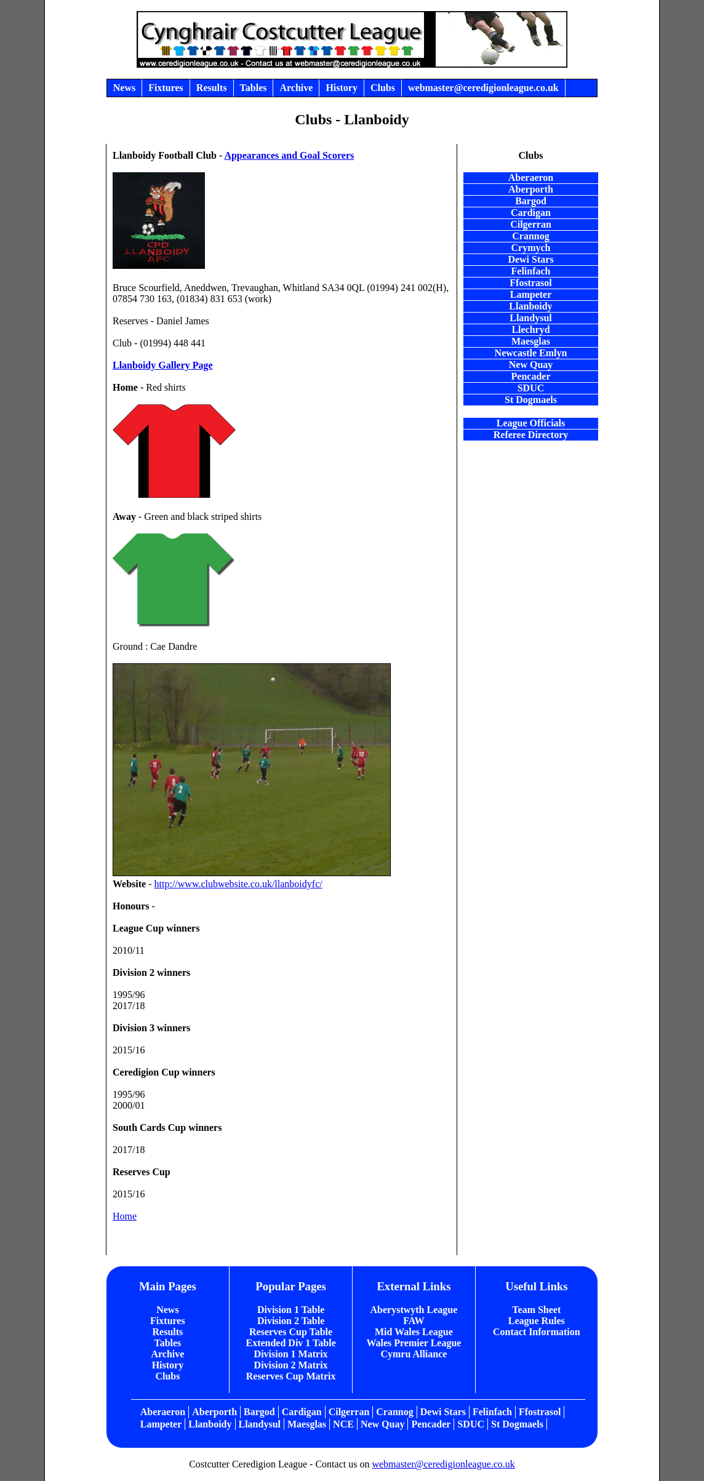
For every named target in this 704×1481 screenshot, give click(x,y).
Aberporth (214, 1412)
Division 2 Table (290, 1320)
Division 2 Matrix (291, 1365)
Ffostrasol (540, 1412)
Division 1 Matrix (291, 1354)
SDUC (470, 1424)
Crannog (394, 1412)
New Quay (383, 1424)
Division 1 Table (290, 1309)
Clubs (167, 1376)
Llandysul (260, 1424)
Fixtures (167, 1320)
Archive (167, 1354)
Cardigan (302, 1412)
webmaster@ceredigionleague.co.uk (443, 1464)
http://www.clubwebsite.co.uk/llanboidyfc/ (238, 884)
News (167, 1309)
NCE (343, 1424)
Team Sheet (536, 1309)
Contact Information (536, 1332)
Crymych (531, 247)
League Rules (536, 1320)
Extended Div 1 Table (290, 1343)
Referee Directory (531, 434)
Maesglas (306, 1424)
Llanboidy (134, 365)
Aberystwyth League (414, 1309)
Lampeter (161, 1424)
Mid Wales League (414, 1332)
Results (168, 1332)
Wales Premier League (413, 1343)
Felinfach (492, 1412)
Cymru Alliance (413, 1354)
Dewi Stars (443, 1412)
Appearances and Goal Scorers (289, 155)
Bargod (259, 1412)
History (168, 1365)
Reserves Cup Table (290, 1332)
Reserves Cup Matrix (291, 1376)
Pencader (531, 376)
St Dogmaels (531, 399)
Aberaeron (162, 1412)
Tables (167, 1343)
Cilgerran (349, 1412)
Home (125, 1216)
